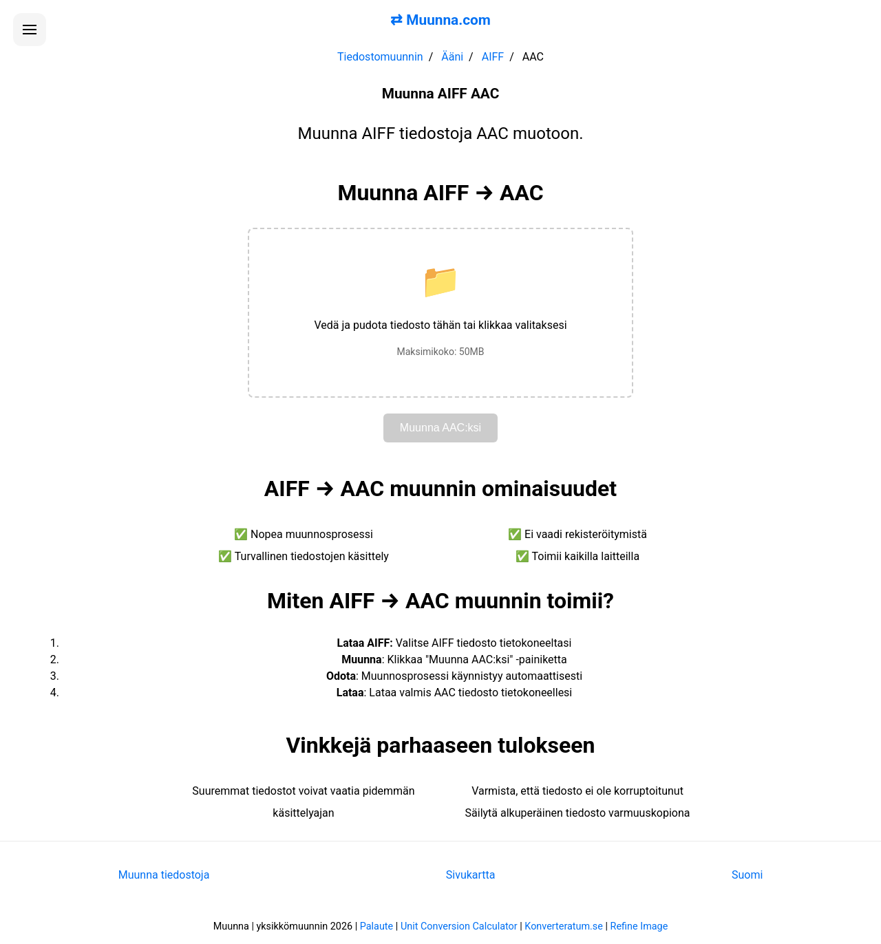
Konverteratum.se (563, 926)
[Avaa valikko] (29, 29)
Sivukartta (471, 874)
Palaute (376, 926)
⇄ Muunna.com (440, 20)
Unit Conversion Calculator (459, 926)
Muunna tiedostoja (164, 874)
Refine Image (639, 926)
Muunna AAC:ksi (440, 427)
